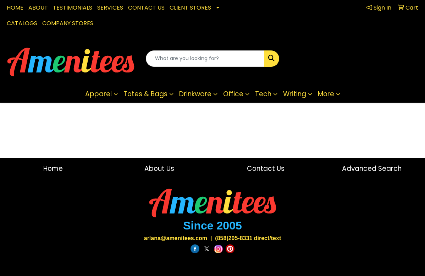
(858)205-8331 (233, 238)
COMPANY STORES (67, 23)
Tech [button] (263, 94)
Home (53, 168)
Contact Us (266, 168)
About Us (159, 168)
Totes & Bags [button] (145, 94)
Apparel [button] (98, 94)
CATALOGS (22, 23)
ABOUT (38, 8)
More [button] (326, 94)
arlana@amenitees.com (175, 238)
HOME (15, 8)
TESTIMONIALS (72, 8)
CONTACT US (146, 8)
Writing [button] (294, 94)
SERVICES (110, 8)
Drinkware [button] (195, 94)
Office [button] (233, 94)
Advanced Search (372, 168)
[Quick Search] (205, 58)
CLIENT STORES (190, 8)
